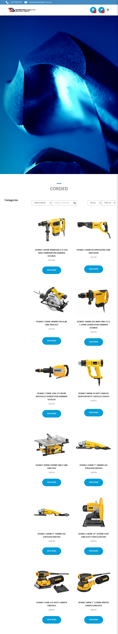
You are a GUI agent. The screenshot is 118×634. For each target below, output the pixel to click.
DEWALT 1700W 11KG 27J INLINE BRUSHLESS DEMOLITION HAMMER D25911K (51, 396)
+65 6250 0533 (16, 2)
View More (51, 270)
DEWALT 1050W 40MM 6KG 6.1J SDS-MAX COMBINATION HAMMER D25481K (51, 253)
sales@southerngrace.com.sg (40, 2)
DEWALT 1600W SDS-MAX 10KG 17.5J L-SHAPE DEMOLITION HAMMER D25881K (93, 325)
